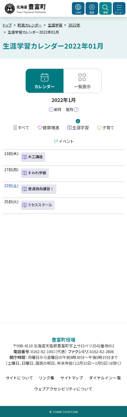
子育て (108, 127)
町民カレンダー (30, 25)
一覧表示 (82, 86)
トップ (7, 25)
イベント (66, 141)
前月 (57, 109)
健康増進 (51, 127)
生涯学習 (55, 25)
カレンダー (45, 86)
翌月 (69, 109)
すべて (23, 127)
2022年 (74, 25)
